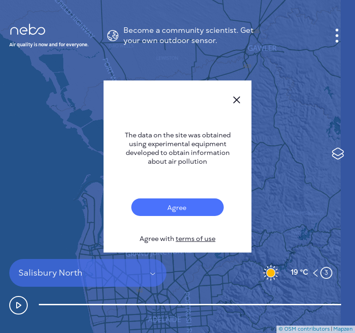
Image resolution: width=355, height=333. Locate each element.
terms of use (195, 238)
